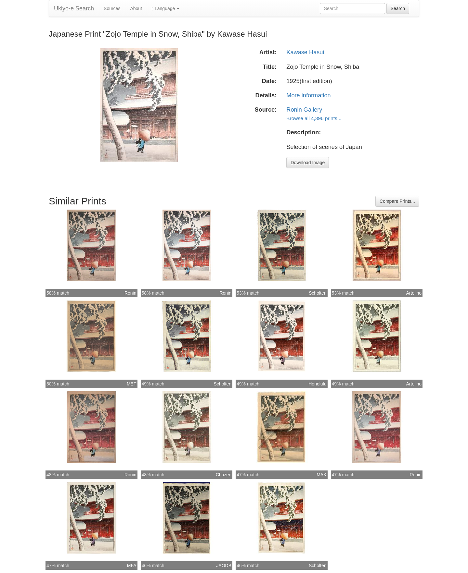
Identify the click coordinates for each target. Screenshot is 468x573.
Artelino (414, 293)
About (136, 8)
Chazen (223, 474)
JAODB (223, 565)
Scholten (317, 293)
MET (131, 383)
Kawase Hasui (305, 52)
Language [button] (165, 8)
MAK (321, 474)
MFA (131, 565)
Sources (112, 8)
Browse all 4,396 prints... (313, 118)
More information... (311, 95)
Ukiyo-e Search (74, 8)
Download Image (308, 162)
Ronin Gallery (304, 109)
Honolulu (317, 383)
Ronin (130, 293)
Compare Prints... (397, 201)
